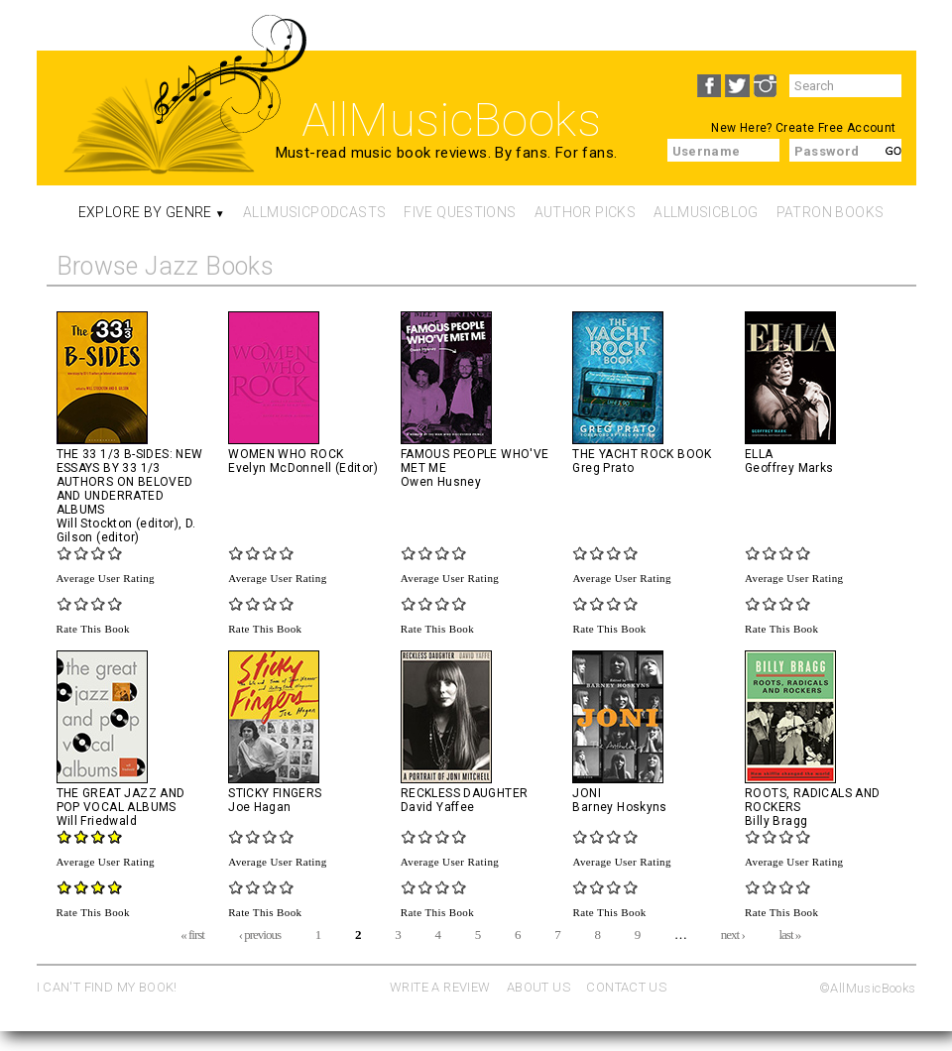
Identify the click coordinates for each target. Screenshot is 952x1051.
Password (827, 151)
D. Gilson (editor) (126, 530)
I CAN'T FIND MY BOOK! (107, 987)
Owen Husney (441, 482)
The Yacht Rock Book (641, 454)
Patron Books (830, 212)
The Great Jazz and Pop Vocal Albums (121, 800)
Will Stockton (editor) (118, 523)
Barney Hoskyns (619, 807)
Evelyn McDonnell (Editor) (303, 468)
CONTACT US (626, 987)
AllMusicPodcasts (314, 212)
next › (733, 933)
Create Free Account (835, 128)
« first (192, 933)
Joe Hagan (260, 807)
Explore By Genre (145, 212)
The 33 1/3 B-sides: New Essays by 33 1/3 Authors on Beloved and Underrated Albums (130, 482)
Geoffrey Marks (789, 468)
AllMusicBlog (706, 212)
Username (706, 151)
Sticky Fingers (274, 793)
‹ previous (260, 933)
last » (789, 933)
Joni (586, 793)
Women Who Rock (285, 454)
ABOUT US (538, 987)
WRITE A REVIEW (440, 987)
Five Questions (460, 212)
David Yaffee (438, 807)
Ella (759, 454)
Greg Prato (603, 468)
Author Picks (586, 212)
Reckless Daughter (465, 793)
